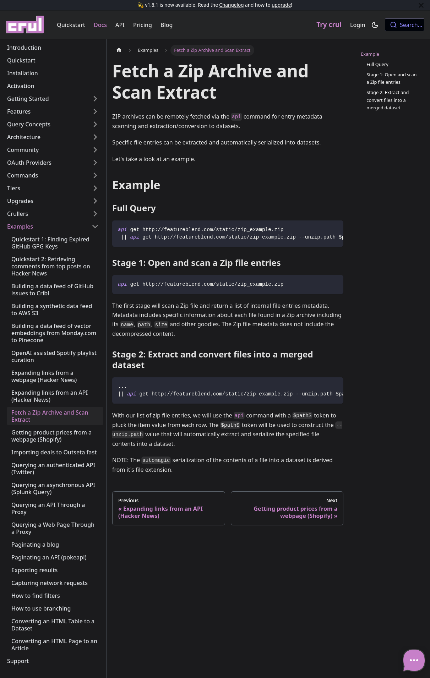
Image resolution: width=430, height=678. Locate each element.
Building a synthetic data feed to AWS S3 (51, 309)
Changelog (231, 4)
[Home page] (119, 50)
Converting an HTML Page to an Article (54, 644)
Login (357, 25)
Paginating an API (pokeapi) (49, 557)
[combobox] (404, 24)
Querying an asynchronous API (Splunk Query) (53, 488)
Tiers (13, 188)
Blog (166, 25)
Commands (22, 175)
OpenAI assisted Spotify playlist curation (54, 356)
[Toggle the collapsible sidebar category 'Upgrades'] (95, 201)
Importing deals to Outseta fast (54, 452)
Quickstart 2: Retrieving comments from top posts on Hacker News (50, 266)
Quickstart (71, 25)
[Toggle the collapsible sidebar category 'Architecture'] (95, 137)
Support (18, 661)
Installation (22, 73)
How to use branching (41, 608)
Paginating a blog (35, 544)
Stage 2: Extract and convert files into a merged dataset (387, 99)
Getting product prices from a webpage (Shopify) (51, 435)
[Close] (421, 5)
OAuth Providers (29, 162)
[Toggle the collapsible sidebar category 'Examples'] (95, 226)
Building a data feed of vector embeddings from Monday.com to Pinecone (53, 333)
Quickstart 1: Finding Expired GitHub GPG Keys (50, 242)
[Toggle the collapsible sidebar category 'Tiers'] (95, 188)
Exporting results (34, 570)
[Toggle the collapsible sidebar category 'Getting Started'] (95, 98)
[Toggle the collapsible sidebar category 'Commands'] (95, 175)
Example (370, 54)
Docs (100, 25)
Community (23, 150)
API (120, 25)
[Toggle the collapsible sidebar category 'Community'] (95, 149)
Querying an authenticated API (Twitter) (53, 468)
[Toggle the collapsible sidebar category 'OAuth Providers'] (95, 162)
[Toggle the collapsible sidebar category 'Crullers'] (95, 213)
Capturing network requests (49, 583)
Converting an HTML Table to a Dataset (52, 624)
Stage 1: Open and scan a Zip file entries (391, 78)
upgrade (281, 4)
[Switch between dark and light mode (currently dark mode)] (375, 25)
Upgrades (20, 201)
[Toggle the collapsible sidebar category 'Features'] (95, 111)
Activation (20, 86)
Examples (20, 226)
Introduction (24, 47)
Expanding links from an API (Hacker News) (49, 396)
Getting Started (28, 99)
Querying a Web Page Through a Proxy (52, 528)
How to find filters (35, 596)
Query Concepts (28, 124)
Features (19, 111)
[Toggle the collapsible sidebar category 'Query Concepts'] (95, 124)
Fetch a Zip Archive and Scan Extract (49, 416)
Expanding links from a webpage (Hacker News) (44, 376)
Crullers (17, 214)
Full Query (377, 64)
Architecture (23, 137)
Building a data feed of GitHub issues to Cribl (52, 289)
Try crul (329, 24)
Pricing (142, 25)
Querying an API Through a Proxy (48, 508)
